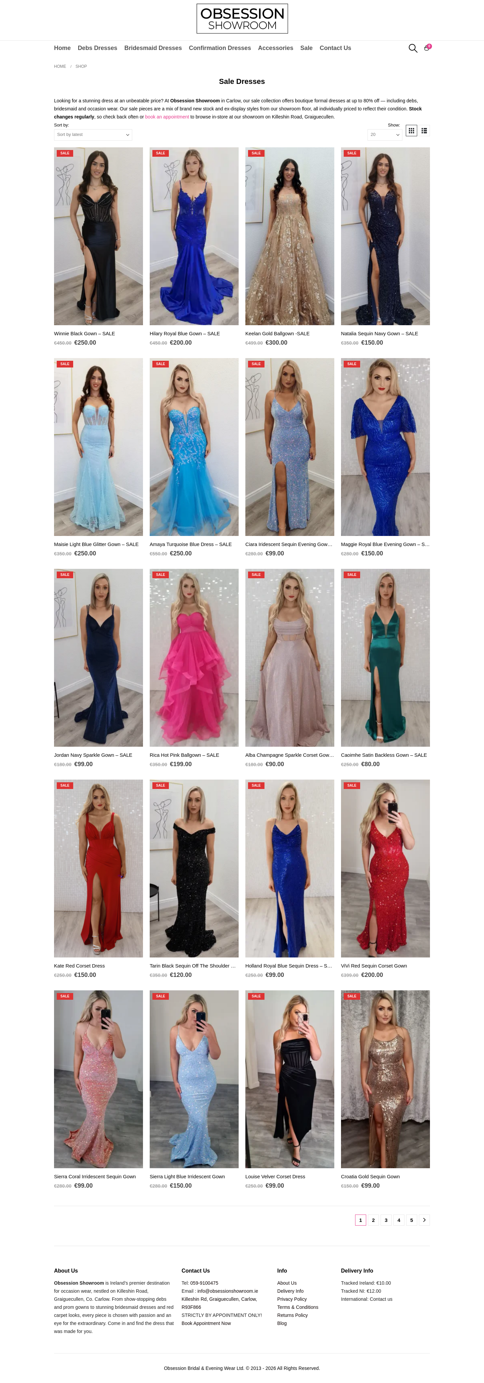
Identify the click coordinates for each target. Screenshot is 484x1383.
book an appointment (167, 116)
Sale (306, 48)
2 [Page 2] (373, 1220)
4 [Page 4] (398, 1220)
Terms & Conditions (298, 1307)
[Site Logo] (242, 18)
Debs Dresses (97, 48)
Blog (282, 1323)
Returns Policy (292, 1315)
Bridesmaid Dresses (153, 48)
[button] (413, 48)
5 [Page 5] (411, 1220)
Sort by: (61, 125)
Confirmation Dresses (220, 48)
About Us (287, 1283)
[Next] (424, 1220)
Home (62, 48)
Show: (394, 125)
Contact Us (335, 48)
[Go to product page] (98, 236)
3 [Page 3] (386, 1220)
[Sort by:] (93, 135)
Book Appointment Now (206, 1323)
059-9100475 (204, 1283)
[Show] (385, 135)
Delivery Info (290, 1291)
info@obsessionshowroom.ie (227, 1291)
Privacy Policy (292, 1299)
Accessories (275, 48)
